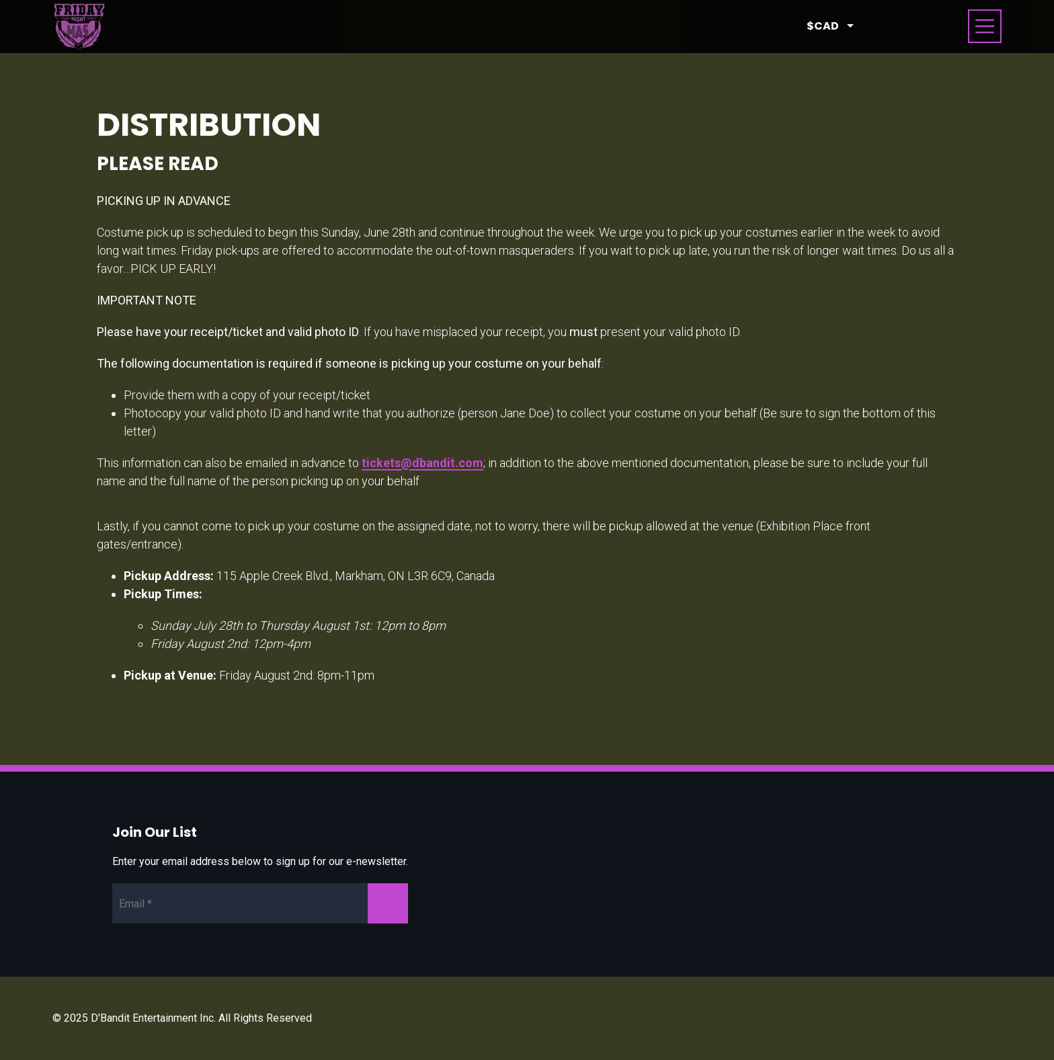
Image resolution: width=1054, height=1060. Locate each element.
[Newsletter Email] (260, 903)
